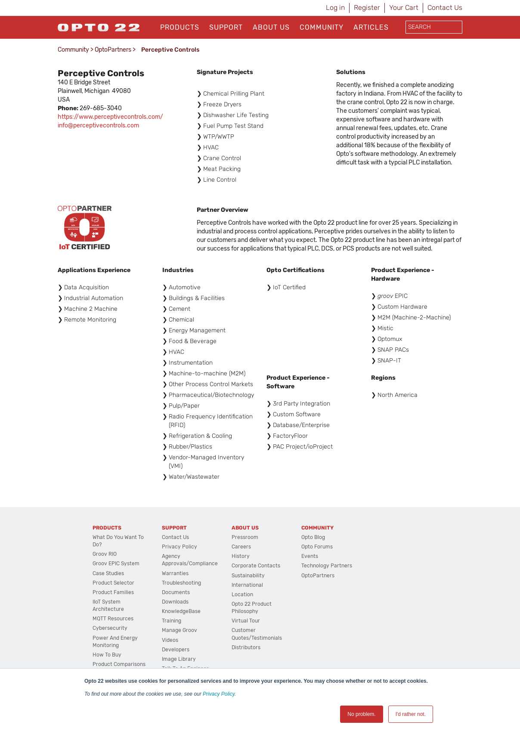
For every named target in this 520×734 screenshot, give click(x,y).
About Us (271, 27)
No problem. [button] (361, 714)
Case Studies (108, 573)
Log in (335, 7)
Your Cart (403, 7)
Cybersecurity (110, 628)
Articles (371, 27)
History (241, 556)
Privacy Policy (219, 694)
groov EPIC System (116, 564)
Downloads (175, 602)
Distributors (246, 647)
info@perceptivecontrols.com (98, 125)
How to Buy (107, 655)
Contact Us (444, 7)
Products (179, 27)
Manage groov (179, 630)
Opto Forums (317, 547)
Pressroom (245, 537)
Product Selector (113, 583)
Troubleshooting (181, 583)
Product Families (113, 592)
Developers (175, 650)
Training (171, 621)
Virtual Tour (246, 621)
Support (226, 27)
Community (322, 27)
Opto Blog (313, 537)
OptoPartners (113, 49)
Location (242, 595)
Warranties (175, 573)
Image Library (179, 659)
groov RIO (105, 554)
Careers (241, 547)
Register (367, 7)
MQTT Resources (113, 619)
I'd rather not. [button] (411, 714)
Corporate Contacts (256, 566)
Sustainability (248, 576)
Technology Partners (326, 566)
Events (309, 556)
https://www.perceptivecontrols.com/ (110, 117)
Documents (176, 592)
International (247, 585)
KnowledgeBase (181, 611)
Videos (170, 640)
